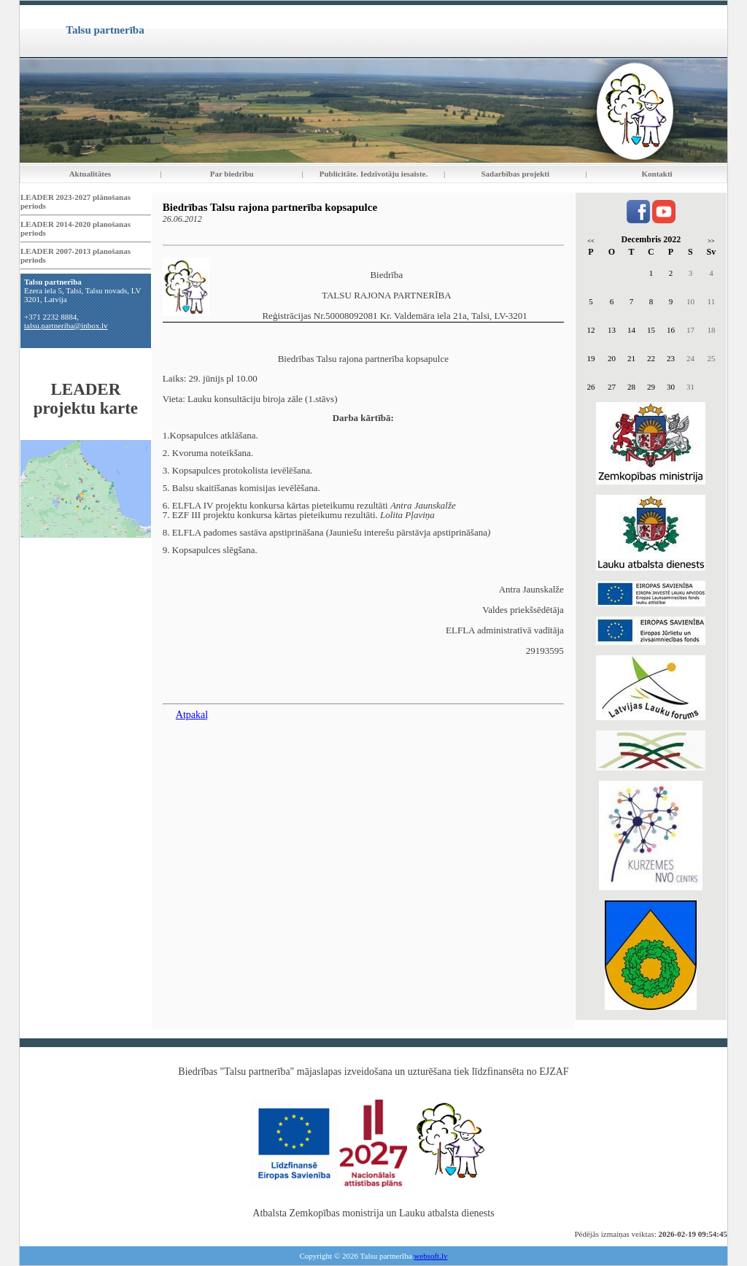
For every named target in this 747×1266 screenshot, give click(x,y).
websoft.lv (430, 1255)
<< (590, 241)
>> (711, 241)
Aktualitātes (90, 173)
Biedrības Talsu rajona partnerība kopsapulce (270, 207)
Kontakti (657, 173)
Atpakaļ (192, 714)
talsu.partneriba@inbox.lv (66, 325)
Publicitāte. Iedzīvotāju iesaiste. (373, 173)
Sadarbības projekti (515, 173)
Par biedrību (232, 173)
